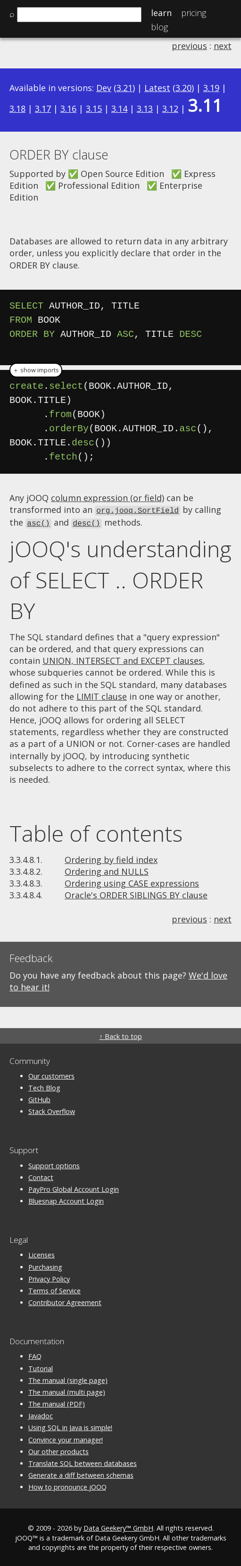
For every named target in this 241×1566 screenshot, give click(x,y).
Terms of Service (54, 1289)
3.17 (43, 108)
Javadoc (40, 1414)
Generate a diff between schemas (80, 1473)
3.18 (17, 108)
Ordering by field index (111, 858)
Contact (40, 1176)
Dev (103, 87)
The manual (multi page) (66, 1390)
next (223, 45)
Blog (159, 27)
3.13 (145, 108)
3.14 (119, 108)
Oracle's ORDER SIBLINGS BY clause (136, 893)
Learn (161, 12)
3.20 (183, 87)
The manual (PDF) (56, 1402)
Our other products (58, 1450)
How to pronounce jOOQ (67, 1485)
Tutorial (40, 1367)
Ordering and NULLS (107, 870)
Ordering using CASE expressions (132, 882)
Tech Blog (44, 1086)
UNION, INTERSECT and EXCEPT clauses (122, 659)
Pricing (193, 12)
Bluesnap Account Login (66, 1199)
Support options (54, 1164)
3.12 (170, 108)
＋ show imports (36, 370)
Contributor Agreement (64, 1301)
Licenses (41, 1253)
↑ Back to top (120, 1034)
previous (189, 45)
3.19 (211, 87)
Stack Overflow (51, 1109)
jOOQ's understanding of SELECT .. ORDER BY (120, 578)
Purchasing (45, 1265)
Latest (157, 87)
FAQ (35, 1354)
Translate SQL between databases (82, 1461)
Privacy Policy (49, 1277)
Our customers (51, 1074)
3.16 (68, 108)
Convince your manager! (65, 1438)
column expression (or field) (107, 497)
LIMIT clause (101, 695)
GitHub (39, 1098)
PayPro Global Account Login (73, 1187)
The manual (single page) (68, 1378)
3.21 (124, 87)
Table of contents (96, 832)
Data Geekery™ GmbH (118, 1527)
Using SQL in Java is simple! (70, 1426)
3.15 (94, 108)
